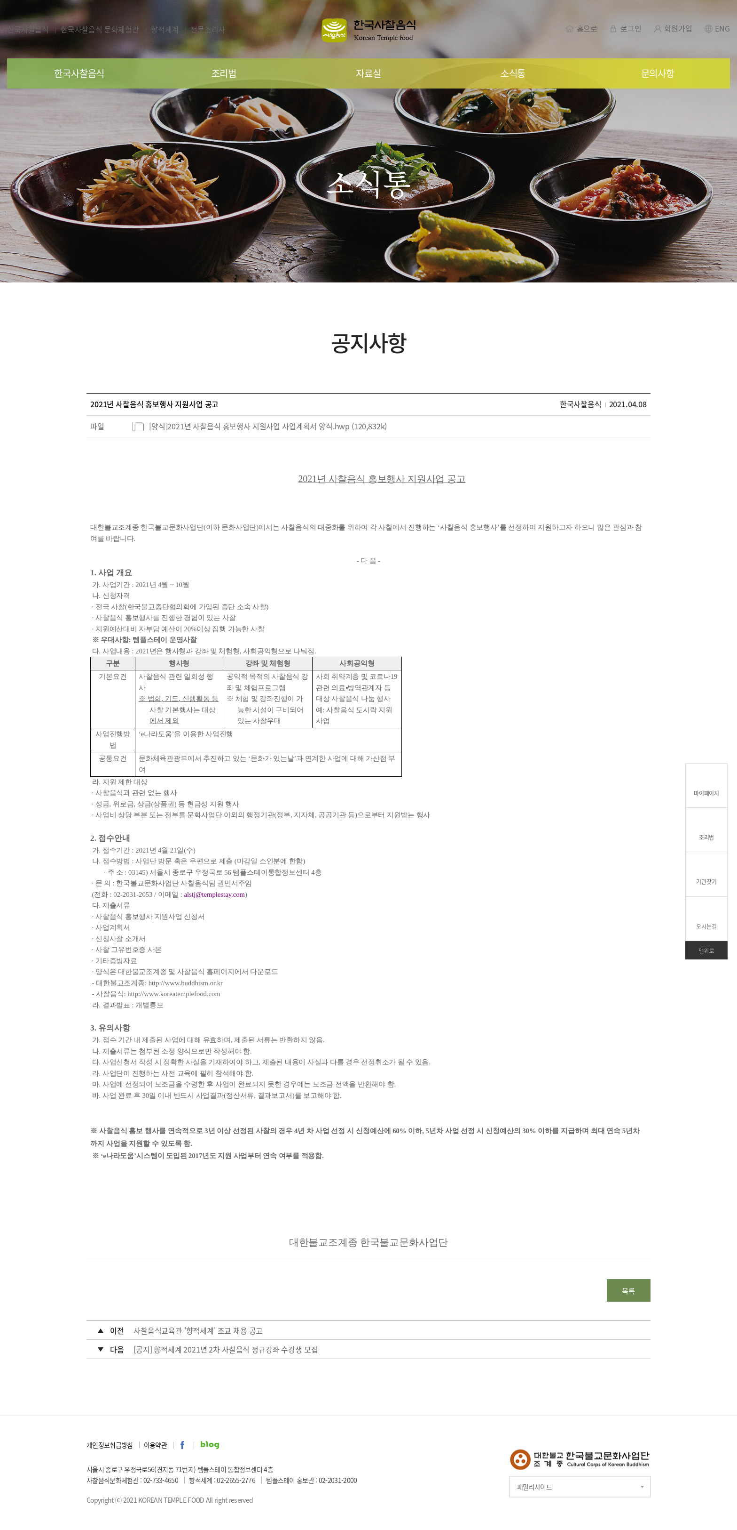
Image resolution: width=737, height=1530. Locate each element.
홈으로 (581, 27)
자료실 (368, 73)
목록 (627, 1291)
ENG (716, 27)
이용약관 (155, 1445)
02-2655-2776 (236, 1481)
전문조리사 (207, 29)
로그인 (625, 27)
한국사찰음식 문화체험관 (100, 29)
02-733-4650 (160, 1481)
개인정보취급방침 (109, 1445)
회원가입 (672, 27)
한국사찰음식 (28, 29)
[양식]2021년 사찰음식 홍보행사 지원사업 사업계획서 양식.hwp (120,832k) (268, 426)
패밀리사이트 (534, 1487)
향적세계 (165, 29)
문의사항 (657, 73)
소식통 (513, 73)
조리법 (224, 73)
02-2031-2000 (338, 1481)
